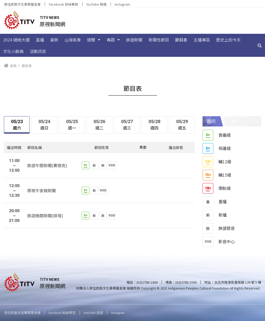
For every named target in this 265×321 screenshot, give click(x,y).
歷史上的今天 (228, 40)
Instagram (122, 4)
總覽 (93, 39)
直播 (40, 40)
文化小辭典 (13, 51)
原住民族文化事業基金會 (22, 4)
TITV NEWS (49, 18)
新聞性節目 (159, 40)
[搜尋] (259, 45)
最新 (54, 40)
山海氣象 (73, 40)
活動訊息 (38, 51)
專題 (113, 39)
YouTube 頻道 (96, 4)
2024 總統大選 (16, 40)
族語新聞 (134, 40)
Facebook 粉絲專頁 (63, 4)
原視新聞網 (52, 24)
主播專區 (202, 40)
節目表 (181, 40)
